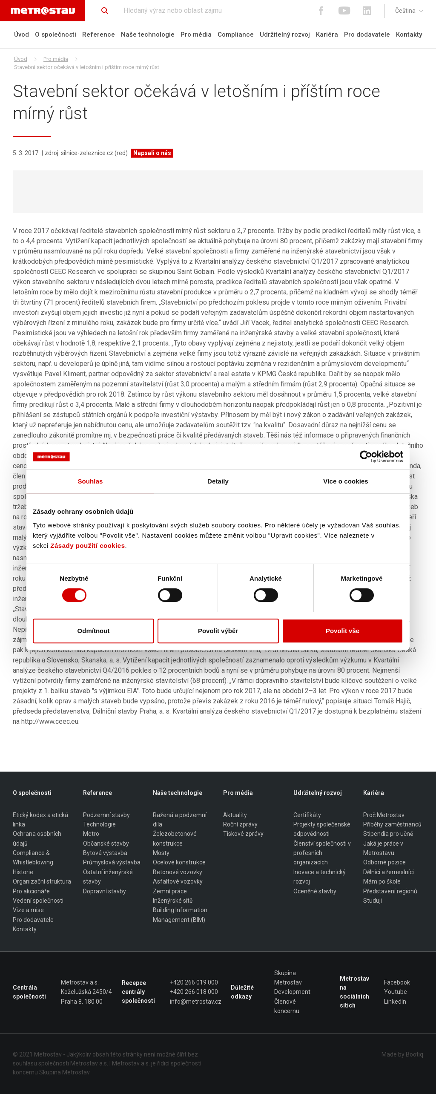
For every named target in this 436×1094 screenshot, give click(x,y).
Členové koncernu (286, 1006)
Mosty (161, 853)
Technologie (99, 824)
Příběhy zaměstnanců (392, 824)
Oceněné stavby (314, 891)
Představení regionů (390, 891)
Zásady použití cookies (87, 545)
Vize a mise (28, 910)
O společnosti (55, 34)
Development (292, 992)
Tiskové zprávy (243, 834)
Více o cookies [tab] (345, 481)
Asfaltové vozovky (178, 881)
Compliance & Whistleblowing (33, 858)
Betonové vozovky (177, 872)
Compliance (236, 34)
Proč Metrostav (383, 815)
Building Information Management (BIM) (180, 915)
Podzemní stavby (106, 815)
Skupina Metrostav (288, 978)
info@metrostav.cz (195, 1001)
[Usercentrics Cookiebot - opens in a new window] (366, 456)
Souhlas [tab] (90, 481)
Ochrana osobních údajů (37, 839)
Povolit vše (342, 630)
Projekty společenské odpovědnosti (321, 829)
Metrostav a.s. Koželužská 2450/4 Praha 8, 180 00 (86, 992)
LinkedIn (395, 1001)
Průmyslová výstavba (112, 862)
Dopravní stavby (104, 891)
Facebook (397, 982)
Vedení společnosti (38, 900)
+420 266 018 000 (194, 992)
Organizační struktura (42, 881)
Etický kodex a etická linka (40, 820)
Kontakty (409, 34)
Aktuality (235, 815)
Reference (98, 34)
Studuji (372, 900)
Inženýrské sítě (172, 900)
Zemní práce (170, 891)
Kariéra (327, 34)
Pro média (196, 34)
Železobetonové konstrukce (175, 839)
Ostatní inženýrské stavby (108, 877)
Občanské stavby (106, 843)
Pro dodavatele (367, 34)
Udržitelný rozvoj (285, 34)
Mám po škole (382, 881)
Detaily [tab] (218, 481)
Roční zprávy (240, 824)
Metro (91, 834)
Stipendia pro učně (388, 834)
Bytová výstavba (105, 853)
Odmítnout (93, 630)
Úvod (21, 34)
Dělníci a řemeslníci (388, 872)
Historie (23, 872)
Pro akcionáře (31, 891)
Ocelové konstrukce (179, 862)
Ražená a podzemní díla (180, 820)
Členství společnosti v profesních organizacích (322, 853)
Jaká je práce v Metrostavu (383, 848)
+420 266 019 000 (194, 982)
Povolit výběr (218, 630)
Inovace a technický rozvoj (319, 877)
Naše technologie (148, 34)
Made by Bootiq (402, 1054)
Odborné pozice (384, 862)
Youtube (395, 992)
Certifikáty (307, 815)
